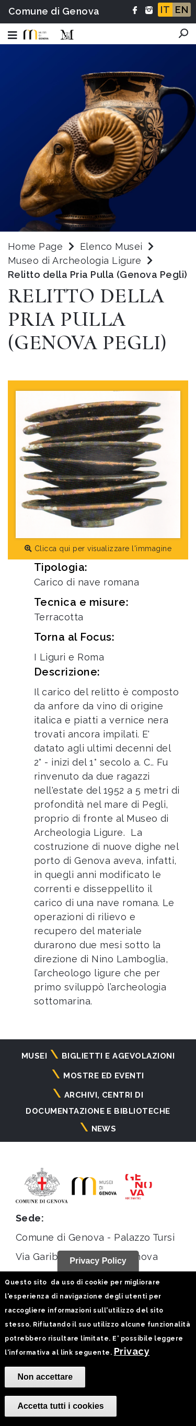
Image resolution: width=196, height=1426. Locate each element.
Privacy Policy (98, 1260)
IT (165, 9)
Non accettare (45, 1376)
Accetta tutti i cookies (60, 1406)
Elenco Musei (111, 246)
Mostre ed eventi (103, 1075)
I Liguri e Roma (69, 657)
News (104, 1129)
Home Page (35, 246)
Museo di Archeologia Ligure (76, 260)
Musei (34, 1056)
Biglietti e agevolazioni (118, 1056)
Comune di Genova (54, 11)
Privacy (131, 1351)
